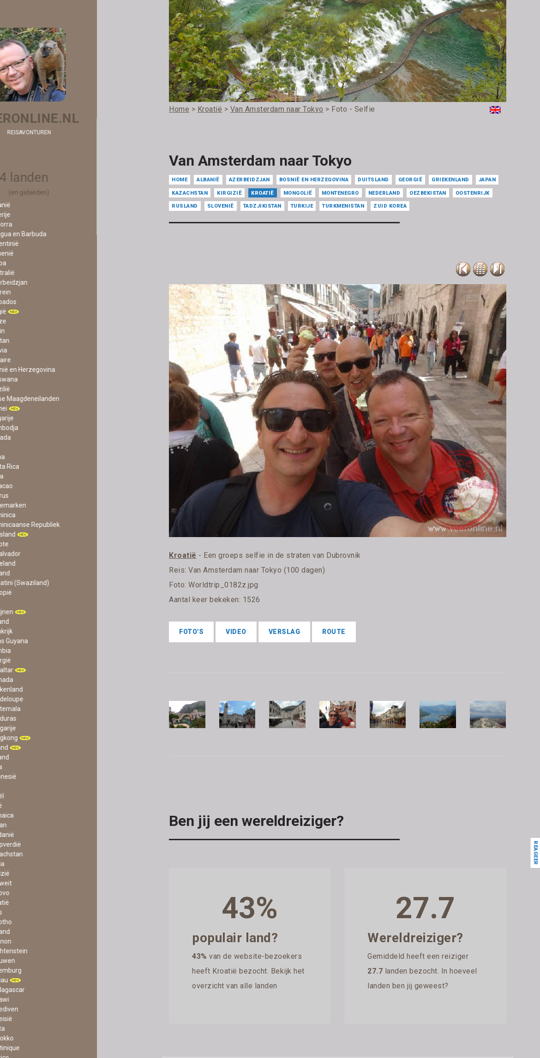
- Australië (38, 272)
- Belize (34, 321)
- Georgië (36, 660)
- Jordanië (38, 834)
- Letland (35, 931)
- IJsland (35, 757)
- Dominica (38, 515)
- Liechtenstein (44, 951)
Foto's (191, 631)
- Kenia (33, 863)
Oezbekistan (427, 193)
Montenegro (340, 193)
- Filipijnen (37, 612)
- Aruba (34, 263)
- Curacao (37, 486)
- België (34, 311)
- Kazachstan (42, 854)
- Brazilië (35, 389)
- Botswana (39, 379)
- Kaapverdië (41, 844)
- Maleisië (37, 1018)
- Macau (35, 980)
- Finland (35, 621)
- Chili (31, 447)
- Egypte (35, 544)
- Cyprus (35, 495)
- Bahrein (36, 292)
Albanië (208, 180)
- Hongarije (38, 728)
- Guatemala (41, 708)
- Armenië (37, 253)
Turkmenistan (343, 206)
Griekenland (450, 180)
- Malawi (35, 999)
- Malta (33, 1028)
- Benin (33, 331)
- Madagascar (43, 989)
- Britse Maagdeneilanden (60, 398)
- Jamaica (37, 815)
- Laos (32, 912)
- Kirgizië (35, 873)
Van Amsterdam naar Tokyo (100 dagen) (256, 570)
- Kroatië (35, 902)
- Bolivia (34, 350)
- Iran (30, 786)
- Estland (35, 573)
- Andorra (37, 224)
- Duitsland (38, 534)
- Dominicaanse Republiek (60, 524)
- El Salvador (41, 553)
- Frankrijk (37, 631)
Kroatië (262, 193)
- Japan (34, 825)
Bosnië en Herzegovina (314, 180)
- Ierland (35, 747)
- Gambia (36, 650)
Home (179, 180)
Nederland (384, 193)
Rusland (185, 206)
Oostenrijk (473, 193)
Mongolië (297, 193)
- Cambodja (40, 427)
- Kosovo (35, 893)
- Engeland (38, 563)
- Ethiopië (36, 592)
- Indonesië (39, 776)
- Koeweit (36, 883)
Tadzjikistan (262, 206)
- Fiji (28, 602)
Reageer (535, 853)
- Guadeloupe (42, 699)
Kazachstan (190, 193)
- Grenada (37, 679)
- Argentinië (40, 243)
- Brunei (34, 408)
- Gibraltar (37, 670)
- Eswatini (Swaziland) (55, 582)
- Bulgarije (37, 418)
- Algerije (36, 214)
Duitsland (373, 180)
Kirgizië (229, 193)
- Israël (32, 796)
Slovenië (220, 206)
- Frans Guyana (44, 641)
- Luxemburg (41, 970)
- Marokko (37, 1038)
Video (236, 631)
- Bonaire (36, 360)
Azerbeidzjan (249, 180)
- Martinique (40, 1048)
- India (32, 767)
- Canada (36, 437)
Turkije (302, 206)
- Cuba (32, 476)
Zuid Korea (390, 206)
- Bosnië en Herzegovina (58, 369)
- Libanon (36, 941)
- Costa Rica (40, 466)
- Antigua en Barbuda (54, 234)
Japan (487, 180)
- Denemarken (44, 505)
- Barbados (39, 301)
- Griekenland (42, 689)
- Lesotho (36, 922)
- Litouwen (38, 960)
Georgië (410, 180)
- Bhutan (35, 340)
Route (334, 631)
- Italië (32, 805)
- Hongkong (39, 737)
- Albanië (36, 205)
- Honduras (39, 718)
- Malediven (40, 1009)
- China (33, 456)
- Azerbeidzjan (44, 282)
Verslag (284, 631)
